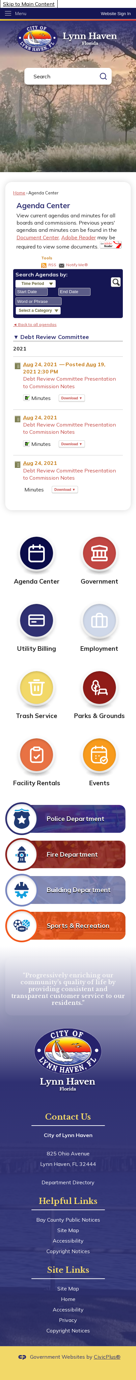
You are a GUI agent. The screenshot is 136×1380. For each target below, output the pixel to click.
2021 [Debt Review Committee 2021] (19, 348)
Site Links (68, 1270)
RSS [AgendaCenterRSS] (52, 264)
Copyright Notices (68, 1251)
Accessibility (68, 1240)
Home (19, 192)
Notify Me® (77, 264)
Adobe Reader (78, 237)
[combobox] (31, 292)
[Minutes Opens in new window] (26, 399)
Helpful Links (68, 1201)
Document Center (37, 237)
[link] (115, 13)
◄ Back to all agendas (35, 324)
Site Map (68, 1230)
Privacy (68, 1320)
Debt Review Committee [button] (54, 336)
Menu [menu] (20, 13)
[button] (103, 76)
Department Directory (68, 1182)
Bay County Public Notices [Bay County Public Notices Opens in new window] (68, 1219)
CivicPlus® (107, 1356)
